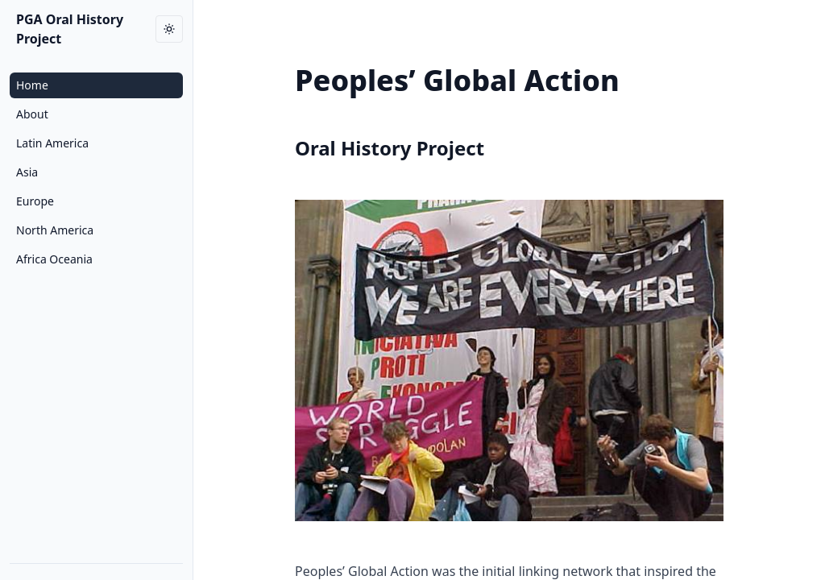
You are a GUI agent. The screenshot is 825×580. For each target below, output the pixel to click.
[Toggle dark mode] (169, 29)
